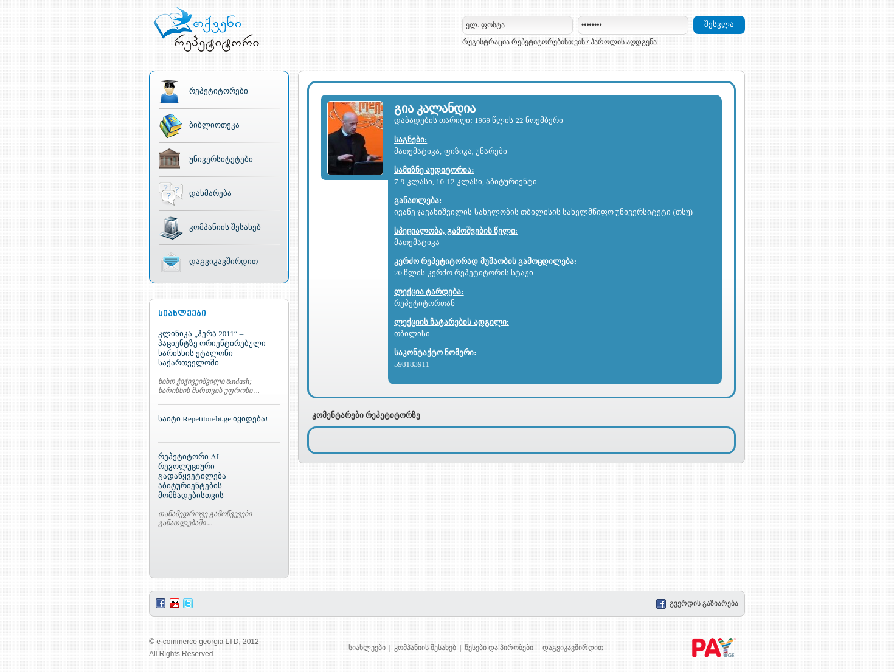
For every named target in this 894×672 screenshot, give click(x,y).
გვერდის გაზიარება (697, 603)
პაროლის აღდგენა (624, 42)
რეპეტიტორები (218, 90)
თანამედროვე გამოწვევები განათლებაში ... (205, 518)
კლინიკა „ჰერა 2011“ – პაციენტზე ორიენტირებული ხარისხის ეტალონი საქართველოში (212, 348)
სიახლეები (367, 647)
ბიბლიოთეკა (214, 125)
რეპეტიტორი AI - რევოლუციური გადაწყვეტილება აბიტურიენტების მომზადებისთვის (192, 476)
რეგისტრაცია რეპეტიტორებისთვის (523, 42)
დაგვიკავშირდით (223, 261)
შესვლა (719, 24)
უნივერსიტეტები (221, 159)
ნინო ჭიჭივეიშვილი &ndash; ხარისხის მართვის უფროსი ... (209, 386)
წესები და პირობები (499, 647)
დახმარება (210, 193)
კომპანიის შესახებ (225, 227)
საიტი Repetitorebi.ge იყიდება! (213, 418)
